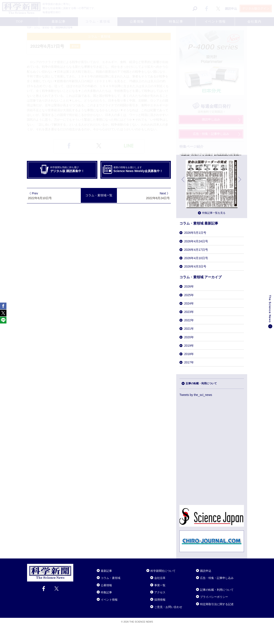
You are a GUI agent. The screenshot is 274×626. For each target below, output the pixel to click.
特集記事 (106, 592)
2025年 (189, 295)
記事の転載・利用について (201, 383)
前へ (183, 183)
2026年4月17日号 (196, 249)
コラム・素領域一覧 (98, 195)
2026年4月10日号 (196, 258)
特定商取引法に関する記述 (217, 604)
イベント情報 (109, 599)
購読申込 (205, 570)
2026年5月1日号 (195, 232)
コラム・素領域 (110, 578)
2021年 (189, 328)
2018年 (189, 354)
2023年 (189, 312)
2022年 (189, 320)
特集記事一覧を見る (213, 212)
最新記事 (106, 570)
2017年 (189, 362)
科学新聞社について (163, 570)
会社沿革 (159, 578)
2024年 (189, 303)
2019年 (189, 345)
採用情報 (159, 599)
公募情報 (106, 585)
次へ (240, 183)
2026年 (189, 286)
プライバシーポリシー (214, 596)
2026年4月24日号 (196, 241)
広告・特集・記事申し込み (217, 578)
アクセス (159, 592)
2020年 (189, 337)
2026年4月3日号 (195, 266)
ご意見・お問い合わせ (168, 607)
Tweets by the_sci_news (195, 395)
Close (77, 565)
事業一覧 (159, 585)
